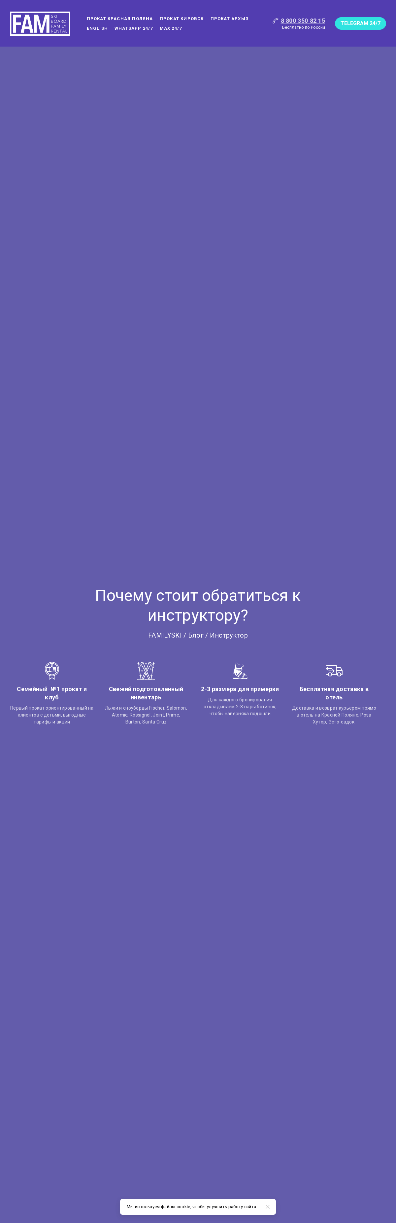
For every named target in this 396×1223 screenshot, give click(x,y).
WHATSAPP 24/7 (134, 28)
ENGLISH (97, 28)
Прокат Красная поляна (120, 18)
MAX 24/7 (171, 28)
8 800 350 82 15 (303, 20)
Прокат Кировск (182, 18)
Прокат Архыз (230, 18)
